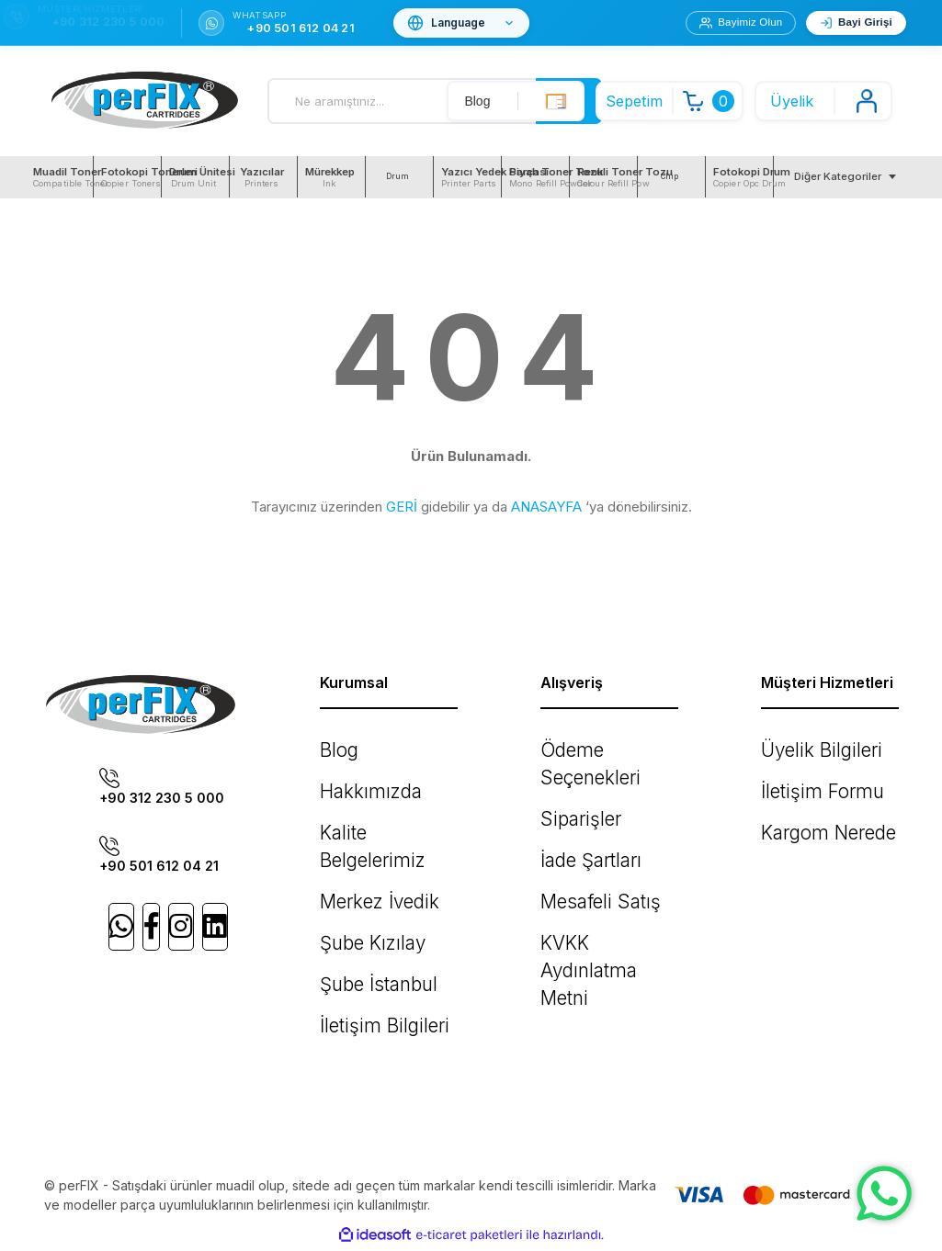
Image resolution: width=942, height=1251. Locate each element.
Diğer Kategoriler (837, 176)
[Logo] (145, 101)
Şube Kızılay (357, 878)
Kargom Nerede (809, 812)
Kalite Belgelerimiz (375, 812)
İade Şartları (576, 812)
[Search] (435, 101)
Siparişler (568, 779)
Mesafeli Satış (582, 845)
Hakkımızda (354, 779)
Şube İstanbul (361, 911)
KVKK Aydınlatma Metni (609, 878)
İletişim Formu (801, 779)
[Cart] (674, 101)
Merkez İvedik (363, 845)
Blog (333, 746)
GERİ (401, 506)
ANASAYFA (546, 506)
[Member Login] (823, 101)
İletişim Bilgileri (363, 944)
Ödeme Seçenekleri (601, 746)
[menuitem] (59, 176)
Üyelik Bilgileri (803, 746)
